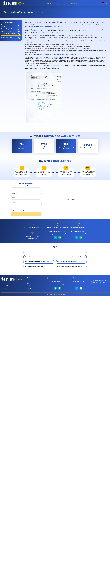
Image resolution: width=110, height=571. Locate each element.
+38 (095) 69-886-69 (55, 231)
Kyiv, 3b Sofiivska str (77, 227)
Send (26, 214)
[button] (13, 193)
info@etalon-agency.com (31, 227)
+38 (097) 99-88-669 (77, 234)
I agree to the (18, 210)
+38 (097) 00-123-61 (55, 234)
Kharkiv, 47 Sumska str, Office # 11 (57, 227)
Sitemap (29, 288)
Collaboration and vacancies (34, 286)
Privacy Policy (21, 210)
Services (29, 281)
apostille (67, 61)
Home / (5, 9)
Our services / (12, 9)
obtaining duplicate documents (87, 65)
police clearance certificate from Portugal (38, 50)
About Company (6, 283)
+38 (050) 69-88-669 (77, 231)
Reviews (3, 288)
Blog (28, 283)
